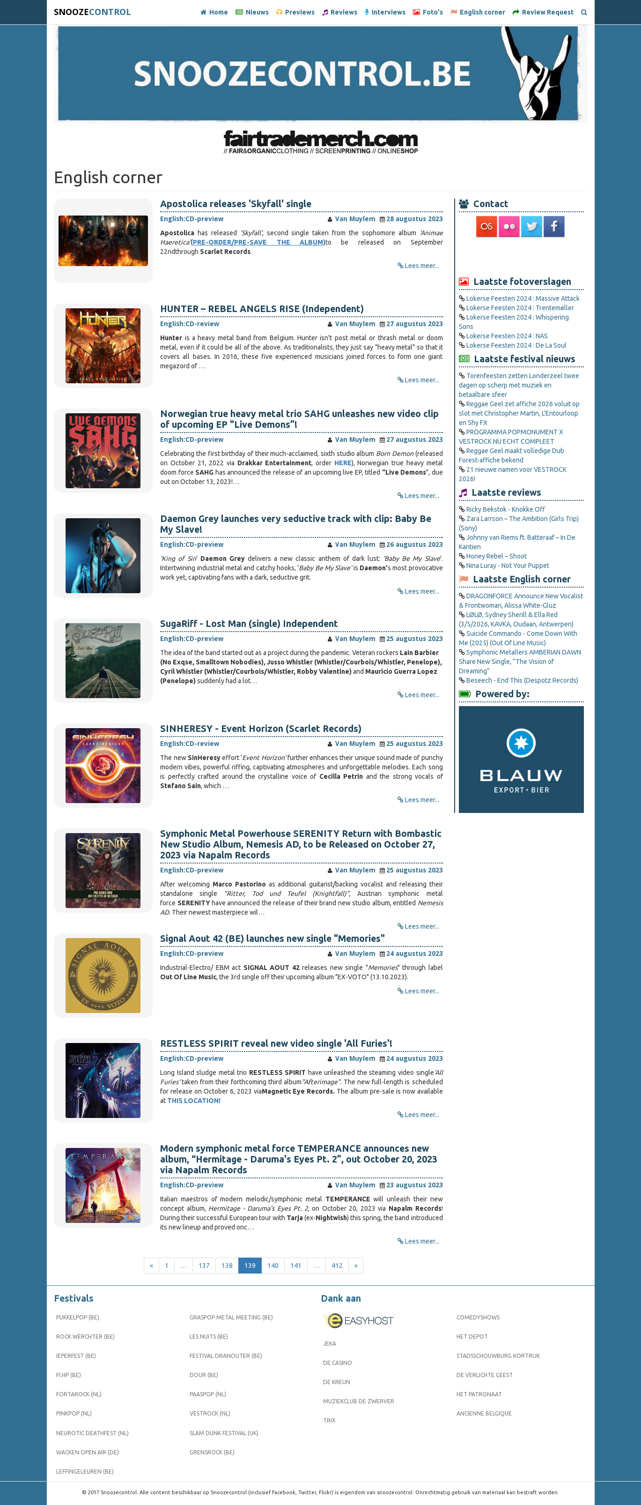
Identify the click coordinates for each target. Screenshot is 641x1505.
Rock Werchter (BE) (85, 1337)
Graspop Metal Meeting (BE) (231, 1317)
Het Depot (472, 1337)
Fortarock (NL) (79, 1394)
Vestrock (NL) (210, 1413)
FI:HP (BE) (68, 1375)
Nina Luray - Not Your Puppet (507, 565)
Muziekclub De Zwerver (358, 1401)
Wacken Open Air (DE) (87, 1452)
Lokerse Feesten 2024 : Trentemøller (520, 308)
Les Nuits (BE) (209, 1337)
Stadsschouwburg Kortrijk (498, 1356)
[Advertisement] (521, 256)
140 (273, 1265)
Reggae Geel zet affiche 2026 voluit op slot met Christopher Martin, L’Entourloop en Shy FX (519, 413)
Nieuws (252, 12)
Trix (329, 1420)
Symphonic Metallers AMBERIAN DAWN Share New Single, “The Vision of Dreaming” (520, 661)
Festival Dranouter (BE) (226, 1356)
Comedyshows (478, 1317)
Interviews (385, 12)
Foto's (428, 12)
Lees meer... (422, 265)
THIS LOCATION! (194, 1100)
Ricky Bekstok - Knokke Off (505, 509)
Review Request (543, 12)
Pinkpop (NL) (74, 1413)
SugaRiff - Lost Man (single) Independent (249, 623)
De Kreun (336, 1382)
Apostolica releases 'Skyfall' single (235, 204)
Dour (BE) (204, 1375)
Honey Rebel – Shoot (496, 556)
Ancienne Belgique (484, 1413)
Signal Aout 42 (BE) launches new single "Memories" (272, 938)
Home (214, 12)
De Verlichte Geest (485, 1375)
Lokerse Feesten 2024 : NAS (507, 336)
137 (204, 1265)
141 (296, 1265)
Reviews (339, 12)
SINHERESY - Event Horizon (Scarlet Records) (260, 728)
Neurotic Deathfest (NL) (92, 1433)
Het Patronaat (479, 1394)
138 (227, 1265)
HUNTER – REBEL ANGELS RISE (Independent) (262, 309)
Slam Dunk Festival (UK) (224, 1433)
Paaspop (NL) (208, 1394)
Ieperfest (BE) (76, 1356)
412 (337, 1265)
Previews (295, 12)
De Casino (337, 1363)
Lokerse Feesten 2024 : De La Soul (516, 345)
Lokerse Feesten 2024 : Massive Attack (523, 298)
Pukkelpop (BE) (77, 1317)
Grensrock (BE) (212, 1452)
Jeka (329, 1344)
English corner (477, 12)
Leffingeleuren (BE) (85, 1471)
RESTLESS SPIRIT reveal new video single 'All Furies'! (276, 1043)
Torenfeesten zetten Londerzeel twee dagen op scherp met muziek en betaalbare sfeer (519, 385)
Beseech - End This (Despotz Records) (522, 680)
